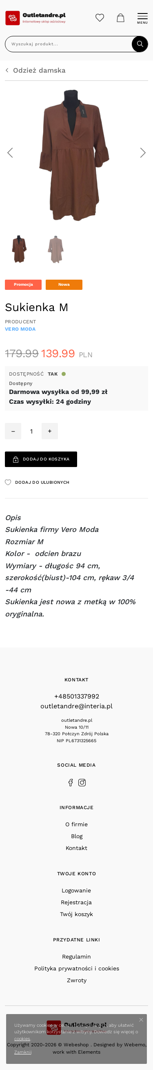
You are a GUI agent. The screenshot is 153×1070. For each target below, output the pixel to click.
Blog (76, 836)
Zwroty (76, 980)
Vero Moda (20, 329)
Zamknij (23, 1052)
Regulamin (76, 956)
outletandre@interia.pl (76, 706)
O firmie (76, 824)
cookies (22, 1038)
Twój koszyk (76, 914)
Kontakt (76, 848)
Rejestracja (76, 902)
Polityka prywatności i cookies (76, 968)
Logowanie (76, 890)
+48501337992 (76, 696)
